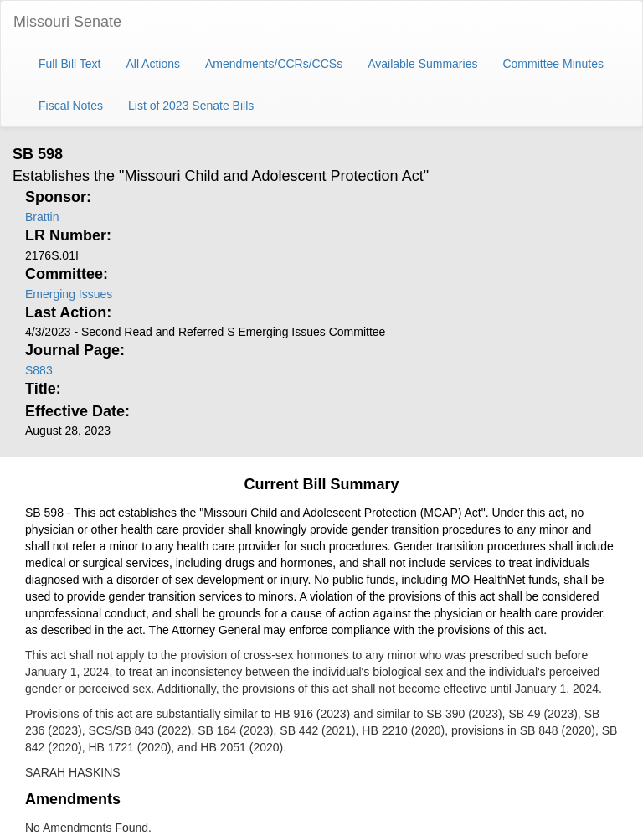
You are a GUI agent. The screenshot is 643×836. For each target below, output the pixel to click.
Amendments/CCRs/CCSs (273, 63)
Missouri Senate (67, 21)
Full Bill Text (69, 63)
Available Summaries (422, 63)
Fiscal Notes (71, 105)
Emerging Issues (68, 294)
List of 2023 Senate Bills (191, 105)
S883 (39, 370)
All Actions (153, 63)
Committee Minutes (553, 63)
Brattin (42, 217)
